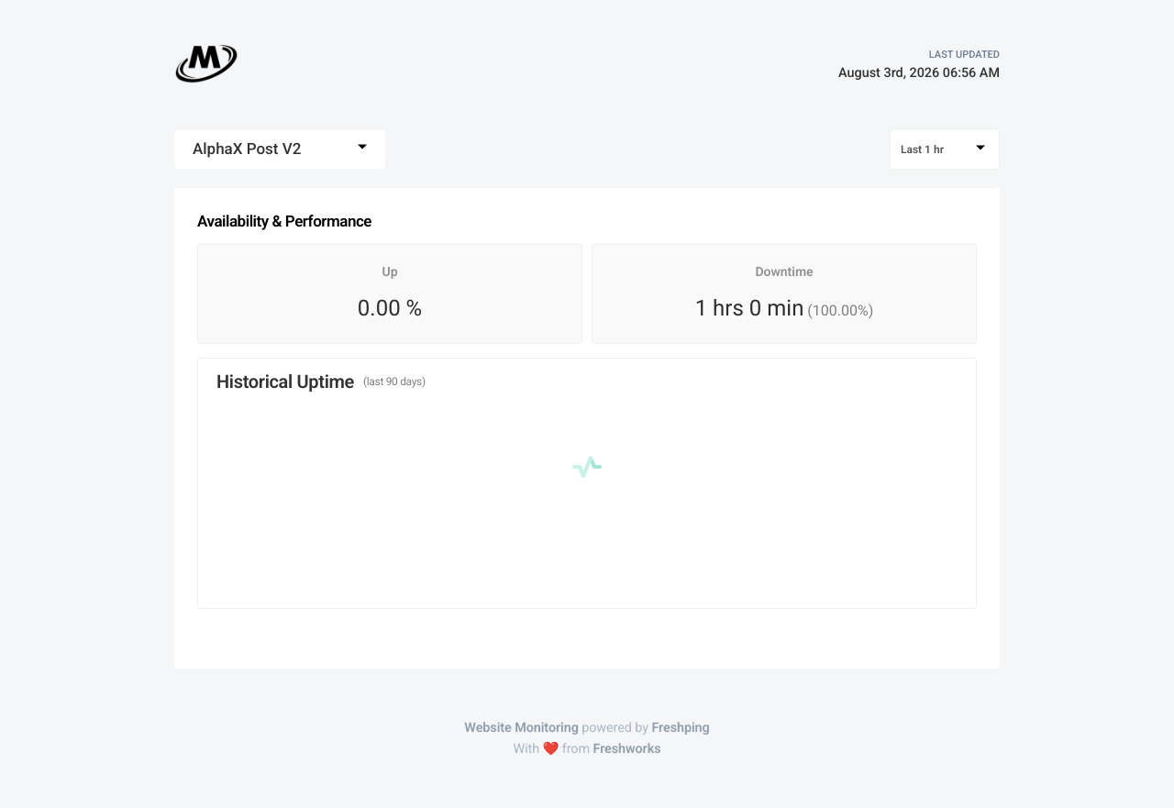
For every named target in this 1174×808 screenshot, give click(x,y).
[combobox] (279, 149)
